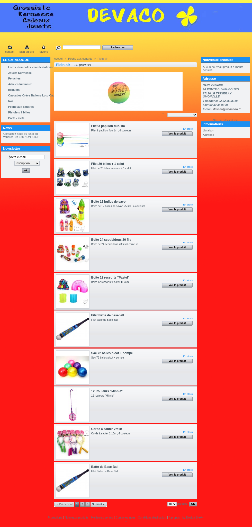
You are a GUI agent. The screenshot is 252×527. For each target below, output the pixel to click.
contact (9, 51)
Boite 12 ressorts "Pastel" (110, 277)
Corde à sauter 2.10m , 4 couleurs (112, 433)
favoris (44, 51)
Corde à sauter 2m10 (106, 429)
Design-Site (193, 517)
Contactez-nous (125, 517)
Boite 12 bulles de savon (109, 201)
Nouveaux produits (218, 60)
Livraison (208, 130)
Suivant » (98, 504)
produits (182, 503)
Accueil (58, 58)
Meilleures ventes (102, 517)
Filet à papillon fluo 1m (108, 126)
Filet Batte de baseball (107, 315)
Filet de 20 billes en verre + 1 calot (111, 168)
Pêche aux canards (80, 58)
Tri (163, 114)
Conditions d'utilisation (152, 517)
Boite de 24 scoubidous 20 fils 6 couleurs (115, 244)
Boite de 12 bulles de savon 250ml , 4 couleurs (120, 206)
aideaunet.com (230, 120)
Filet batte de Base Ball (105, 319)
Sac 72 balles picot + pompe (112, 353)
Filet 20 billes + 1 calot (107, 164)
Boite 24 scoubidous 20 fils (111, 240)
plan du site (27, 51)
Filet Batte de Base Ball (106, 471)
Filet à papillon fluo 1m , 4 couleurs (112, 130)
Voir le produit (177, 133)
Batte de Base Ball (105, 467)
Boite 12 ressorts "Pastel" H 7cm (110, 282)
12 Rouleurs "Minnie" (107, 391)
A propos (208, 134)
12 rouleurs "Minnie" (104, 395)
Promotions (55, 517)
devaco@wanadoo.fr (226, 109)
